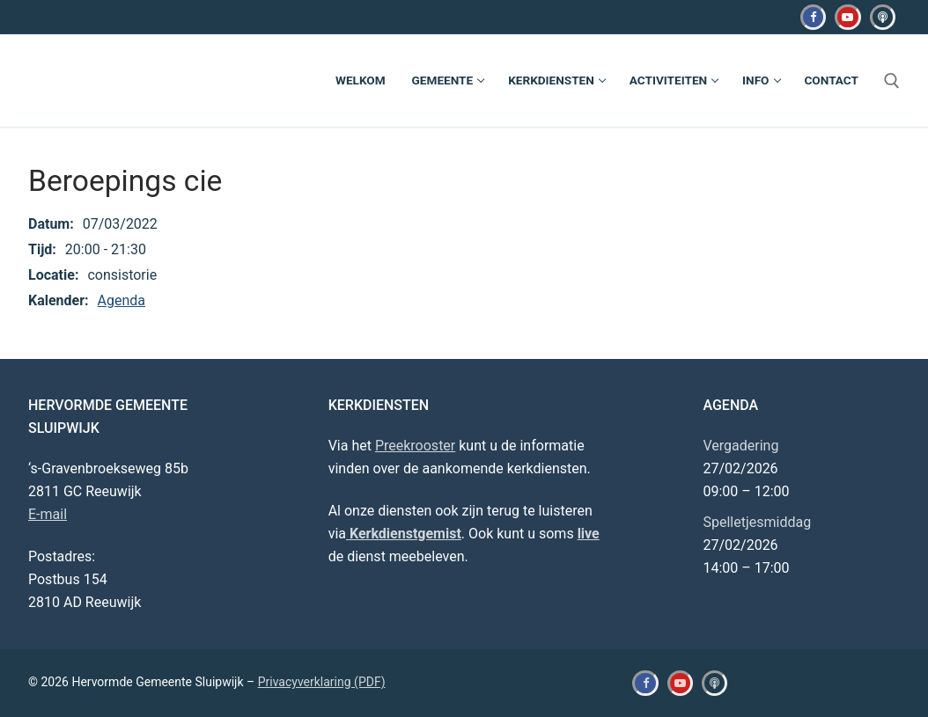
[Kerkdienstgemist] (882, 17)
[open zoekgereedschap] (892, 81)
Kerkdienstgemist (403, 533)
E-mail (47, 514)
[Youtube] (847, 17)
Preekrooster (415, 445)
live (589, 533)
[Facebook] (813, 17)
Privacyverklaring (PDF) (322, 682)
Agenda (121, 300)
